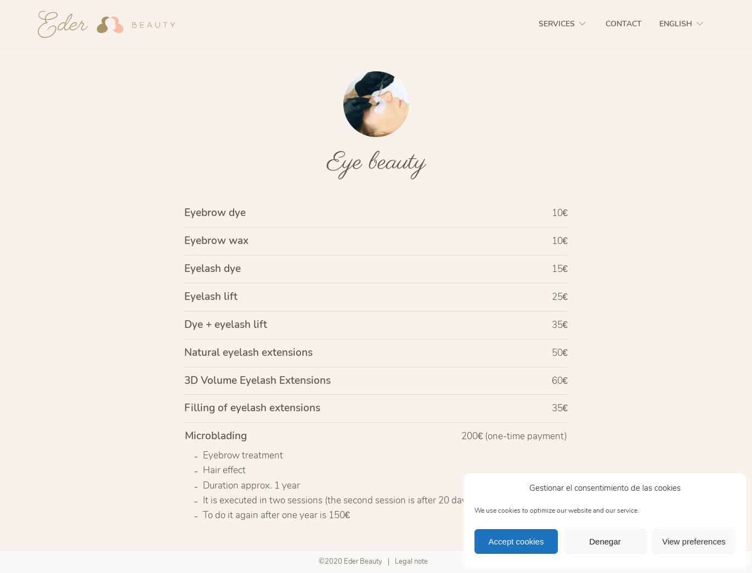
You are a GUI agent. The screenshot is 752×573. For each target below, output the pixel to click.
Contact (624, 24)
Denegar (605, 541)
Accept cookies (516, 541)
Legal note (411, 561)
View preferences (694, 541)
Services (563, 24)
